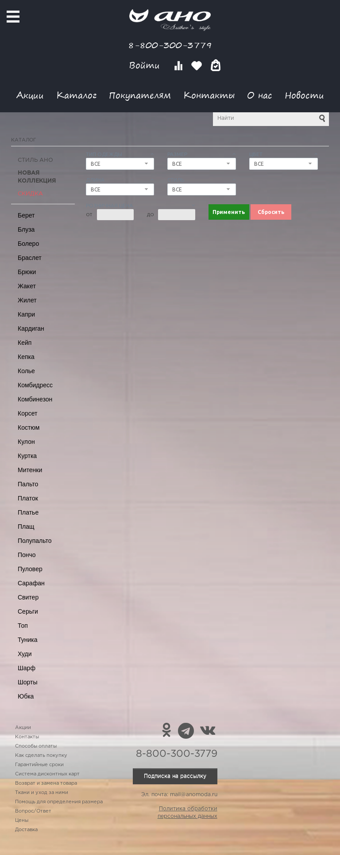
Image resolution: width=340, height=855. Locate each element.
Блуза (26, 229)
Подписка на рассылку (175, 776)
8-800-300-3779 (170, 45)
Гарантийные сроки (39, 765)
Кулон (26, 441)
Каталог (76, 95)
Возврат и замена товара (46, 783)
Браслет (30, 257)
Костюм (28, 427)
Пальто (28, 484)
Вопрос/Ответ (33, 811)
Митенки (30, 469)
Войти (146, 65)
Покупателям (140, 95)
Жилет (27, 300)
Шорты (28, 682)
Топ (23, 625)
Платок (28, 498)
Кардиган (31, 328)
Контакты (209, 95)
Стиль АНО (35, 160)
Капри (26, 314)
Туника (28, 639)
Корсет (27, 413)
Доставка (26, 830)
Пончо (27, 554)
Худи (25, 653)
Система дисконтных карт (47, 774)
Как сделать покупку (41, 755)
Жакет (27, 286)
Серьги (28, 611)
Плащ (26, 526)
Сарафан (31, 583)
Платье (28, 512)
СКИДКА (30, 193)
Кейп (24, 342)
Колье (26, 370)
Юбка (26, 696)
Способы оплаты (36, 746)
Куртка (27, 455)
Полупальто (35, 540)
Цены (21, 820)
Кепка (26, 356)
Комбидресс (35, 385)
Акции (30, 95)
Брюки (27, 271)
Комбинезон (35, 399)
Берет (26, 215)
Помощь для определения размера (59, 802)
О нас (259, 95)
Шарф (26, 668)
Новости (304, 95)
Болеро (28, 243)
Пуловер (30, 569)
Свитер (28, 597)
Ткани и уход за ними (41, 792)
